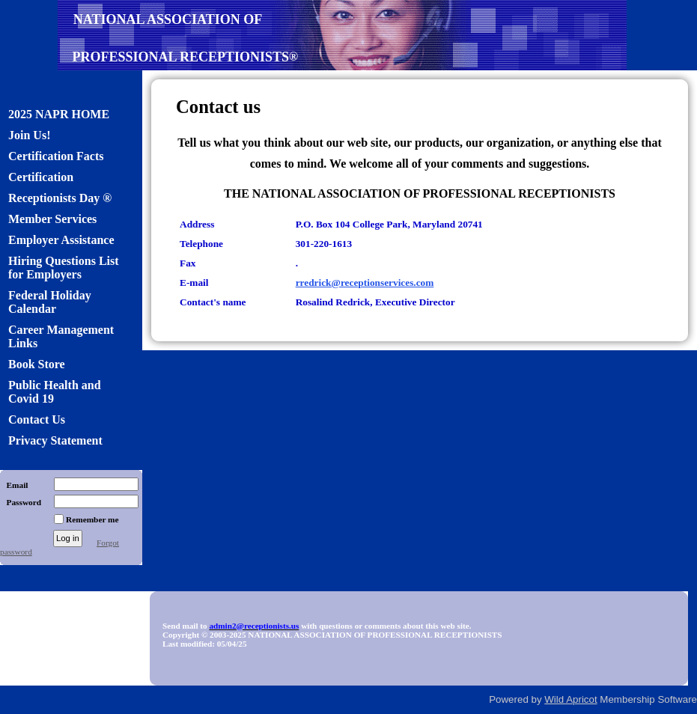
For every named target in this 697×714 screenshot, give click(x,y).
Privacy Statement (55, 440)
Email (14, 484)
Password (20, 502)
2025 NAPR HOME (58, 114)
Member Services (52, 219)
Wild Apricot (570, 699)
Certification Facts (56, 156)
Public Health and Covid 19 (54, 392)
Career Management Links (61, 336)
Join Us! (29, 135)
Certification (40, 177)
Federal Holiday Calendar (49, 302)
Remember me (92, 519)
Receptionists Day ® (60, 198)
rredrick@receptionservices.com (365, 282)
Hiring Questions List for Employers (63, 267)
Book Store (36, 364)
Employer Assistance (61, 240)
